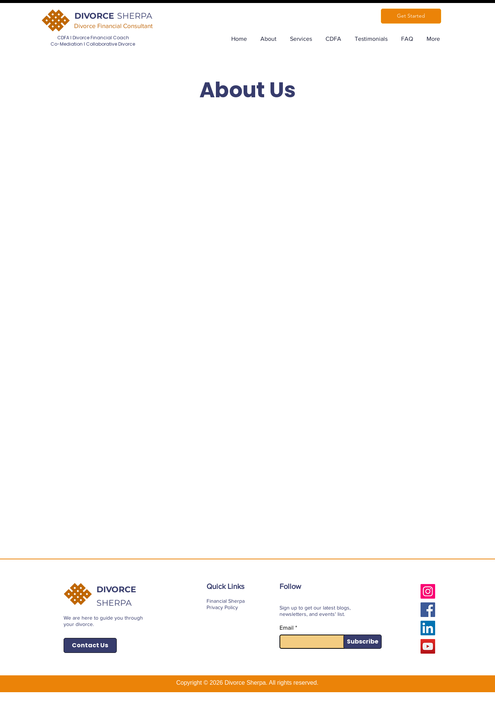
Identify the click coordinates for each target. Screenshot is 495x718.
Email (286, 628)
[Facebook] (428, 609)
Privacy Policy (222, 607)
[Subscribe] (362, 642)
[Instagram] (428, 591)
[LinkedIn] (428, 628)
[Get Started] (411, 16)
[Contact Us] (90, 645)
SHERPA (134, 16)
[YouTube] (428, 646)
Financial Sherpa (226, 601)
